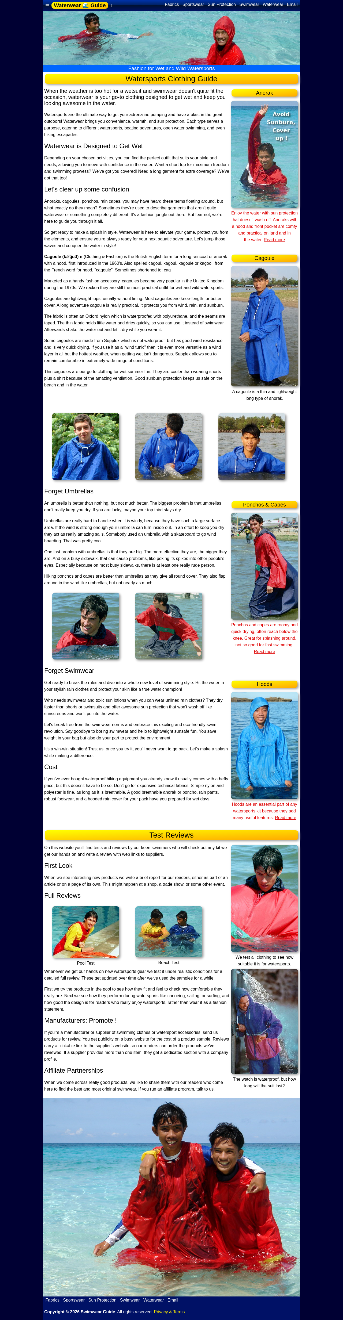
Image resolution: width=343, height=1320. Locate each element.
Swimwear (249, 4)
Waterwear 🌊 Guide (80, 5)
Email (292, 4)
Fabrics (171, 4)
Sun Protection (222, 4)
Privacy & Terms (169, 1312)
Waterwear (273, 4)
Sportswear (193, 4)
